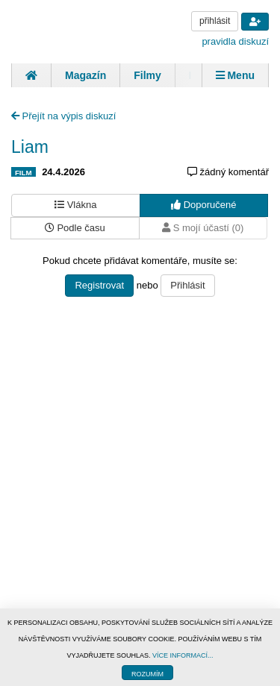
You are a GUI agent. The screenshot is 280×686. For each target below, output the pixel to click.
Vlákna (75, 204)
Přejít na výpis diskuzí (63, 116)
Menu (235, 75)
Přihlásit (187, 285)
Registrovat (99, 285)
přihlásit (214, 21)
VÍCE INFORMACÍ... (183, 655)
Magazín (85, 75)
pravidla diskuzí (235, 41)
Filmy (147, 75)
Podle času (75, 227)
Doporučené (203, 204)
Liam (30, 147)
